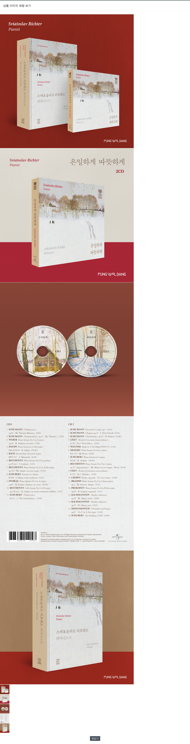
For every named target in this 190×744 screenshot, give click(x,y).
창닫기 (95, 738)
